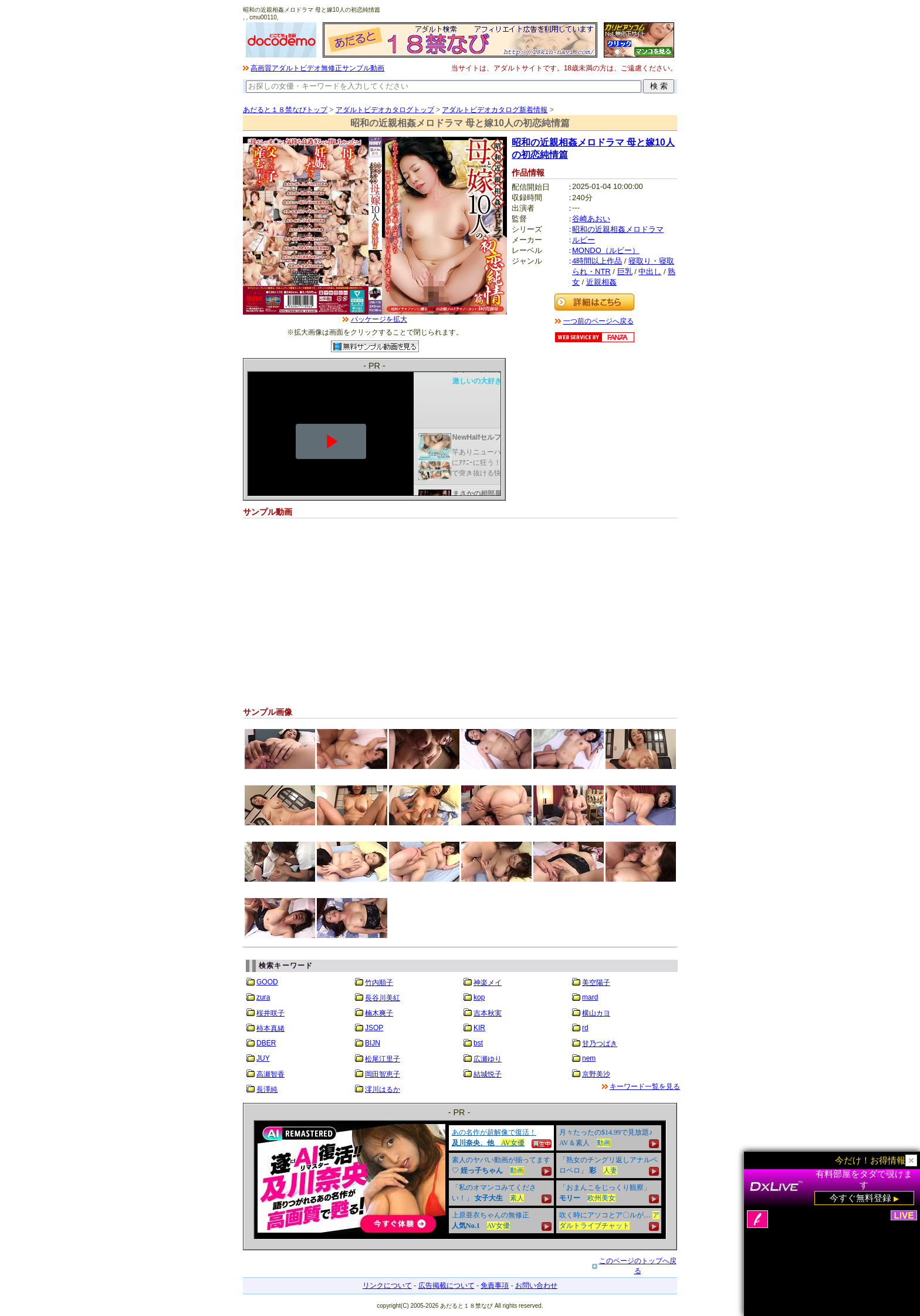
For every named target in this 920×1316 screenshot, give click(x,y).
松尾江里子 (382, 1059)
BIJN (372, 1043)
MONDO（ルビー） (606, 250)
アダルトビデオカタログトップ (385, 110)
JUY (263, 1058)
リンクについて (387, 1285)
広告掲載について (446, 1285)
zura (263, 997)
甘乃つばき (599, 1044)
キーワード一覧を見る (645, 1086)
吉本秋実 (487, 1013)
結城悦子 (487, 1074)
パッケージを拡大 (379, 319)
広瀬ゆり (487, 1059)
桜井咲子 (270, 1013)
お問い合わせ (536, 1285)
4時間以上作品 (597, 261)
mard (590, 997)
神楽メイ (487, 982)
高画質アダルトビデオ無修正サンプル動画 (317, 68)
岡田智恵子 (382, 1074)
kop (479, 997)
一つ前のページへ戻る (598, 321)
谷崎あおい (591, 218)
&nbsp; (460, 1180)
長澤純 (267, 1089)
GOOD (267, 982)
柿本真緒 (270, 1028)
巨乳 (624, 271)
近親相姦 (601, 282)
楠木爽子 (379, 1013)
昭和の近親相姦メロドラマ (618, 229)
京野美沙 (596, 1074)
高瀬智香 (270, 1074)
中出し (649, 271)
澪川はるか (382, 1089)
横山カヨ (596, 1013)
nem (589, 1058)
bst (478, 1043)
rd (585, 1028)
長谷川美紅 (382, 998)
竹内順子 (379, 982)
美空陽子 (596, 982)
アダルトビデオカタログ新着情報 (494, 110)
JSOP (374, 1028)
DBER (266, 1043)
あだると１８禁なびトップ (285, 110)
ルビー (583, 239)
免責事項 (495, 1285)
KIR (479, 1028)
